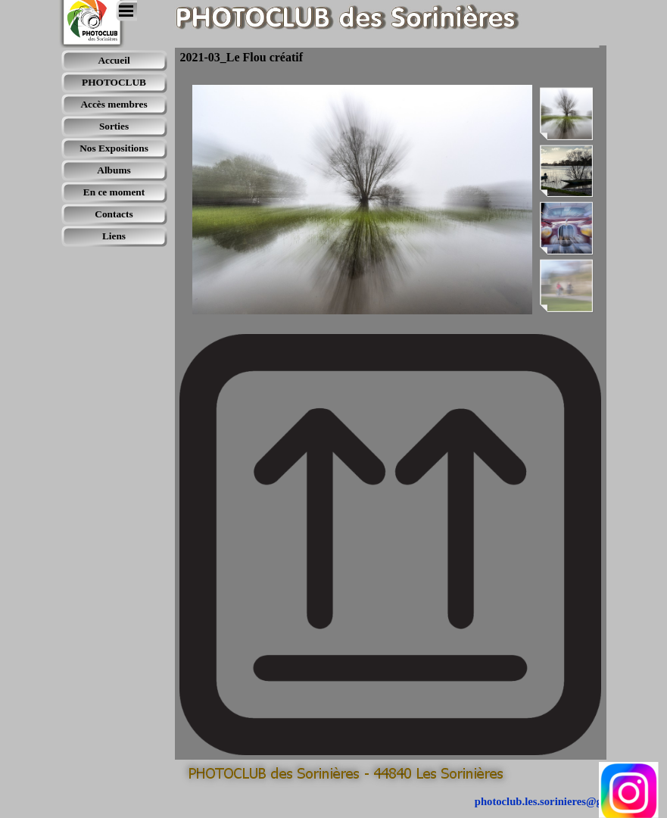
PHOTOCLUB (114, 82)
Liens (114, 236)
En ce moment (114, 192)
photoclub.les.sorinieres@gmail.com (560, 801)
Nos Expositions (113, 148)
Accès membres (113, 104)
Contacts (113, 214)
